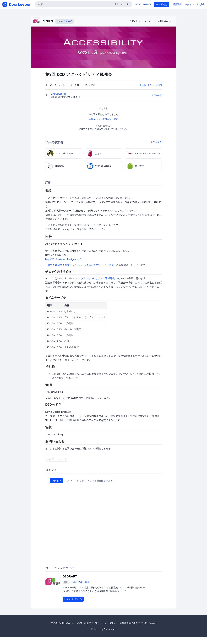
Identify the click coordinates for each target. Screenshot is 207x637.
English (201, 4)
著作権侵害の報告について (133, 623)
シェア (50, 459)
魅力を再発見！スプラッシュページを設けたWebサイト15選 (81, 265)
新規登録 (177, 4)
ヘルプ (79, 623)
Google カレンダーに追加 (150, 85)
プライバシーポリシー (106, 623)
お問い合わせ (165, 21)
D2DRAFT (48, 21)
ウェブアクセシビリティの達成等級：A (97, 278)
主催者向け (161, 4)
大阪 (74, 582)
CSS (87, 582)
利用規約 (88, 623)
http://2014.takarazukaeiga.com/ (63, 259)
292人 (66, 582)
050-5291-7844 (143, 4)
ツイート (62, 459)
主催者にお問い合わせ (62, 623)
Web (80, 582)
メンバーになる (64, 21)
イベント (134, 21)
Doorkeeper (110, 629)
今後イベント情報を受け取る (103, 119)
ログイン (189, 4)
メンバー (148, 21)
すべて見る (156, 141)
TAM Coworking (58, 94)
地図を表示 (157, 95)
